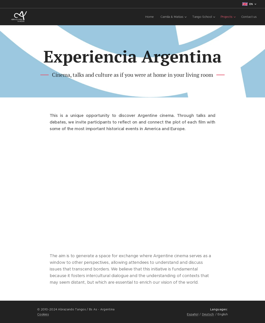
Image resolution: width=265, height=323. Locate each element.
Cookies (43, 314)
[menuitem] (149, 17)
